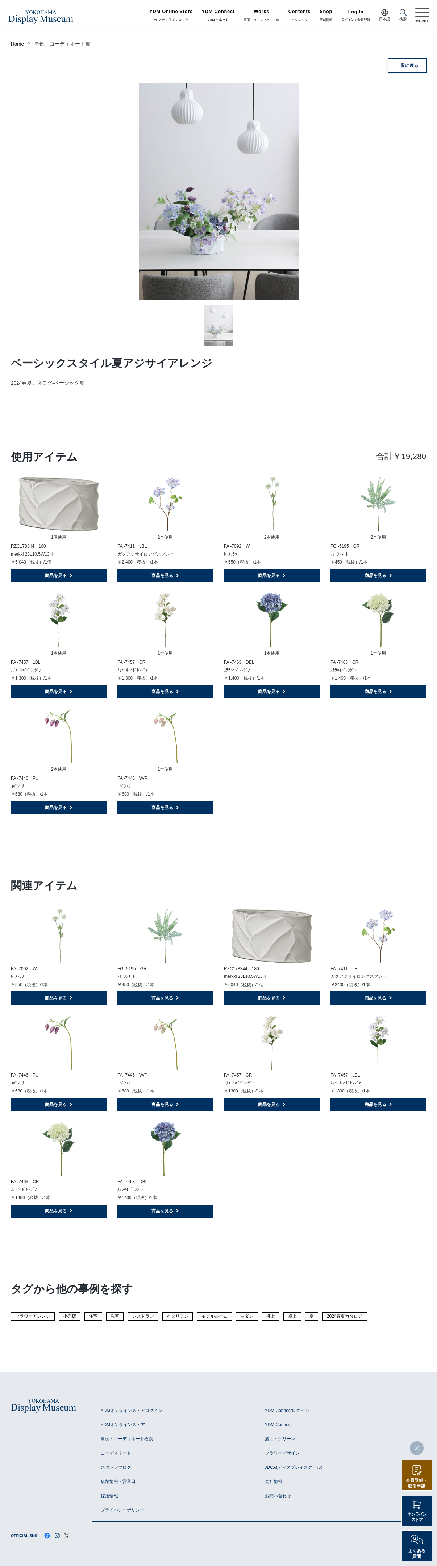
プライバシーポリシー (122, 1509)
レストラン (143, 1316)
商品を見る (59, 575)
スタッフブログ (116, 1467)
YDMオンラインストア (123, 1424)
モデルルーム (214, 1316)
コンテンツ (299, 15)
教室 (115, 1316)
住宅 (93, 1316)
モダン (246, 1316)
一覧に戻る (407, 65)
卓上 (292, 1316)
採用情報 (109, 1495)
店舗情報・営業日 (118, 1481)
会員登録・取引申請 (417, 1483)
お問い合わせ (278, 1495)
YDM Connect (278, 1424)
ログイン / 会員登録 (355, 15)
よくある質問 (416, 1553)
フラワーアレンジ (32, 1316)
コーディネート (116, 1453)
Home (17, 44)
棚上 (270, 1316)
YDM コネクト (218, 15)
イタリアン (177, 1316)
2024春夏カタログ (345, 1316)
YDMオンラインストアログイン (132, 1410)
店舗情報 (326, 15)
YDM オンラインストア (171, 15)
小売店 (69, 1316)
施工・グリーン (280, 1438)
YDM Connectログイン (287, 1410)
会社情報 (273, 1481)
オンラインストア (416, 1517)
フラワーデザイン (282, 1453)
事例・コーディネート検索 (127, 1438)
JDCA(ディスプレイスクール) (293, 1467)
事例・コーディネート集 (261, 15)
